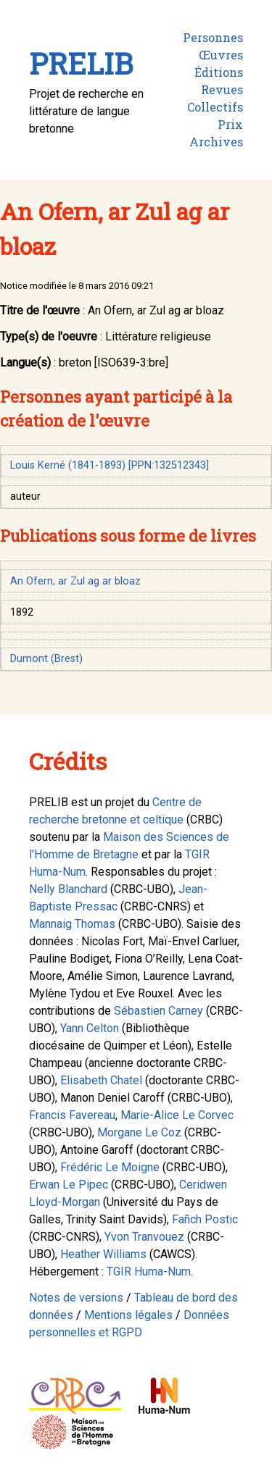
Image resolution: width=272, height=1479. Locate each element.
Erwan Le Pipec (68, 1184)
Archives (216, 141)
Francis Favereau (72, 1115)
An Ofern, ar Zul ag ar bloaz (75, 581)
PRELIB (81, 63)
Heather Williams (103, 1254)
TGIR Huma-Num (149, 1271)
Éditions (218, 72)
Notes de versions (76, 1297)
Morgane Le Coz (139, 1132)
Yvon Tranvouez (144, 1237)
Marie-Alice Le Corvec (177, 1115)
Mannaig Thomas (72, 924)
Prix (230, 124)
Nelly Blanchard (68, 889)
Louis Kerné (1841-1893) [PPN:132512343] (109, 465)
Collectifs (215, 106)
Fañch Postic (205, 1219)
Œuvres (221, 54)
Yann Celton (89, 1028)
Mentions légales (128, 1315)
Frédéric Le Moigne (110, 1167)
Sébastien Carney (158, 1011)
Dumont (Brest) (46, 659)
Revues (222, 89)
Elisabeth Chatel (101, 1080)
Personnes (213, 37)
